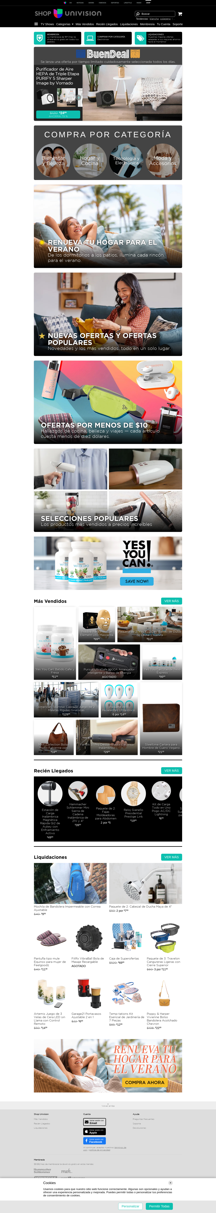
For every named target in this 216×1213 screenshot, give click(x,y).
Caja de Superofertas (126, 947)
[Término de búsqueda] (155, 14)
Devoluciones (139, 1128)
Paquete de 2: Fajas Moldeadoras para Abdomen (106, 810)
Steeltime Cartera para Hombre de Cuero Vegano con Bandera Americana (161, 718)
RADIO (139, 3)
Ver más (171, 601)
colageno (165, 19)
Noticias (80, 3)
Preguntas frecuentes (143, 1119)
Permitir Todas (159, 1206)
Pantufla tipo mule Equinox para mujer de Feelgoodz (51, 947)
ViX (70, 3)
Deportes (115, 3)
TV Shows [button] (47, 24)
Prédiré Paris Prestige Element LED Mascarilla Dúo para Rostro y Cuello (96, 624)
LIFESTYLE (128, 3)
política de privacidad (99, 1150)
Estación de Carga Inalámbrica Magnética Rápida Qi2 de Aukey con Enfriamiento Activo (50, 810)
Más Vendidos (85, 24)
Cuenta (86, 1114)
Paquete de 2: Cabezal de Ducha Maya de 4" (145, 890)
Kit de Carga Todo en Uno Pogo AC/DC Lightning (161, 810)
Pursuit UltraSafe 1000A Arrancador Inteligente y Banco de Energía (109, 662)
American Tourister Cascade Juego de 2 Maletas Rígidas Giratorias (66, 699)
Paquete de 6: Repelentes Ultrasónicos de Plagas (119, 699)
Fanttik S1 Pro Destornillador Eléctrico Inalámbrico (107, 737)
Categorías (64, 24)
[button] (36, 24)
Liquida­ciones (129, 24)
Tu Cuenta (163, 24)
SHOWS (91, 3)
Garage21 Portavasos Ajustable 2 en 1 (89, 1004)
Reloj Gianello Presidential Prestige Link (133, 810)
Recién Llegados (107, 24)
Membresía (147, 24)
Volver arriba (108, 1106)
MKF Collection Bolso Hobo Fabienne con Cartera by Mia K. (54, 737)
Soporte (178, 24)
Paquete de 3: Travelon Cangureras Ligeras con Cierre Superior (164, 947)
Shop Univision (41, 1114)
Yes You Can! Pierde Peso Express (162, 662)
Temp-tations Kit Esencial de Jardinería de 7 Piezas (126, 1004)
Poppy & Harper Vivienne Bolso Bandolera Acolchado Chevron (164, 1004)
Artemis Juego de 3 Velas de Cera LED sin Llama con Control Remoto (51, 1004)
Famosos (102, 3)
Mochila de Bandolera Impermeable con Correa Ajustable (70, 890)
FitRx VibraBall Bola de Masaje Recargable (89, 947)
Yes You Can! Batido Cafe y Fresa (55, 643)
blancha (154, 19)
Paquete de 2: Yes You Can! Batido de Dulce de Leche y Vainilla (149, 624)
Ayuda (136, 1114)
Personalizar (130, 1206)
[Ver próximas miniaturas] (78, 97)
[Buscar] (138, 14)
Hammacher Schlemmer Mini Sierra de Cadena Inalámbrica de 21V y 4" (78, 810)
